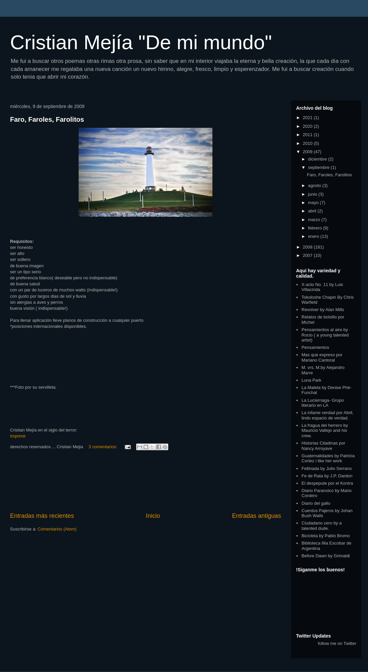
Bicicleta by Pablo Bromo (325, 535)
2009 (308, 151)
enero (314, 236)
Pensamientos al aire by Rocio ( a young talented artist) (325, 335)
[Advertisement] (146, 482)
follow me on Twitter (337, 643)
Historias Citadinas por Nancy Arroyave (323, 446)
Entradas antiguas (256, 515)
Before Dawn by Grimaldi (325, 555)
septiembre (319, 167)
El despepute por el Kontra (327, 483)
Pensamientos (315, 347)
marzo (314, 219)
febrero (315, 227)
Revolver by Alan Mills (322, 309)
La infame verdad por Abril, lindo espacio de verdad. (327, 415)
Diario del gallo (315, 503)
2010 (308, 143)
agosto (315, 185)
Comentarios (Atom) (56, 529)
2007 (308, 255)
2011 (308, 134)
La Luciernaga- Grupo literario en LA (322, 403)
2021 (308, 117)
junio (313, 194)
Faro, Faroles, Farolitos (47, 119)
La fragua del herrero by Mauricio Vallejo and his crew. (324, 430)
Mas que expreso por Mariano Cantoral (321, 357)
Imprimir (18, 436)
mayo (314, 202)
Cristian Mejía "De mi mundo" (141, 42)
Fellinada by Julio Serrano (326, 468)
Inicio (153, 515)
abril (312, 210)
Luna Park (311, 380)
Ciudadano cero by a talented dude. (321, 525)
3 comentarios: (103, 446)
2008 (308, 247)
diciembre (318, 159)
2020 (308, 126)
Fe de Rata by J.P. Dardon (326, 475)
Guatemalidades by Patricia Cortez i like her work (328, 458)
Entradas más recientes (42, 515)
